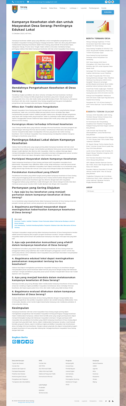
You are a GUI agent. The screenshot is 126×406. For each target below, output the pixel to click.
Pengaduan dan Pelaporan (20, 379)
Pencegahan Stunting (72, 379)
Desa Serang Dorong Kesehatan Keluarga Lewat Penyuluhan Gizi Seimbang (97, 57)
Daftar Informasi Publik (45, 371)
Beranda (44, 8)
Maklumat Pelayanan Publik (47, 374)
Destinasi (95, 374)
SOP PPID (42, 366)
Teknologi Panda (30, 402)
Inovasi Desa (69, 366)
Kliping (95, 382)
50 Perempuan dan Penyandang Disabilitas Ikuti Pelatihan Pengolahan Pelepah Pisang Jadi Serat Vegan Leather (100, 124)
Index (101, 401)
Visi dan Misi (15, 366)
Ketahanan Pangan (71, 382)
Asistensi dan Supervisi (18, 368)
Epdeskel (41, 390)
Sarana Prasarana (98, 363)
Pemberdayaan (70, 368)
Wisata (95, 379)
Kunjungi (108, 12)
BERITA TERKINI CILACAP (101, 112)
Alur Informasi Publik (45, 368)
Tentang (62, 8)
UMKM (95, 366)
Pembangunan (94, 8)
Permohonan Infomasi (45, 376)
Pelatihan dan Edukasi (18, 374)
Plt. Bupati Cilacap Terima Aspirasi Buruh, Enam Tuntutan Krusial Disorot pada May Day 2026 (99, 146)
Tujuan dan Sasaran (18, 363)
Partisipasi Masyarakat (18, 371)
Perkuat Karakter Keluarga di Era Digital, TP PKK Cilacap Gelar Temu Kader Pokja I (99, 139)
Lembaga (73, 8)
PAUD (67, 384)
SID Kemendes (43, 393)
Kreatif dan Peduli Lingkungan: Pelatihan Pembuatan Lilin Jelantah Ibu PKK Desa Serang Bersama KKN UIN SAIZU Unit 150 (99, 91)
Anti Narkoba (69, 374)
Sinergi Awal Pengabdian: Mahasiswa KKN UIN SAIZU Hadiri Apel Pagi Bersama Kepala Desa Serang (100, 98)
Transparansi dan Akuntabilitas (21, 382)
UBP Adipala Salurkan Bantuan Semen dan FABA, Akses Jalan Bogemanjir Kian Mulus (99, 164)
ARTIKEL (28, 33)
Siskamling (69, 376)
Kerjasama (96, 376)
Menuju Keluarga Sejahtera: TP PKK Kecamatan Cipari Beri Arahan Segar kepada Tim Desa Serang (98, 44)
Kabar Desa (53, 8)
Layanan (84, 8)
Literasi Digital (70, 371)
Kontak (103, 8)
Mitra (94, 371)
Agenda (95, 368)
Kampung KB (70, 363)
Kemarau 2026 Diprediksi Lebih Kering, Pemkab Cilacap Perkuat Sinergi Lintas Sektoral (99, 117)
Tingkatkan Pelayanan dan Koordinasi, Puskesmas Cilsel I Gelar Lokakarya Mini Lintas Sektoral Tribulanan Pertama (99, 178)
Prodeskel (42, 387)
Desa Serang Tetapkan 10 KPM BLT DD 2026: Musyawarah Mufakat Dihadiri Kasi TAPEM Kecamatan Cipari (99, 51)
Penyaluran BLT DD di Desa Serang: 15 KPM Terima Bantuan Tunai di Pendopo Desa (99, 104)
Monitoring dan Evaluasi (19, 376)
